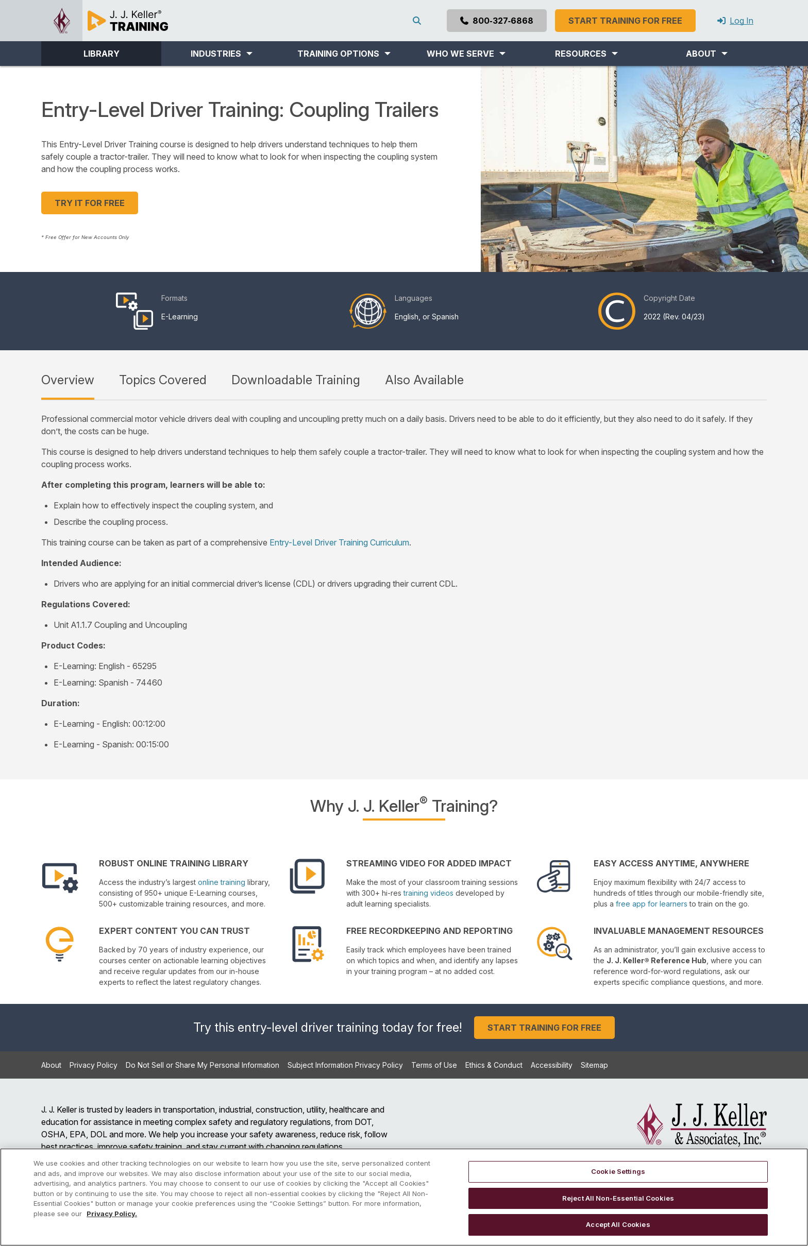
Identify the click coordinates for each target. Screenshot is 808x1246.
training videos (428, 893)
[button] (221, 53)
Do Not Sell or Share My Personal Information (202, 1065)
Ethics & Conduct (494, 1065)
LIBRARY (101, 53)
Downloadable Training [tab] (295, 379)
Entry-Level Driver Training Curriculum (339, 542)
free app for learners (651, 903)
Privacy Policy (93, 1065)
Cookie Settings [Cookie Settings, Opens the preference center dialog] (618, 1171)
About (51, 1065)
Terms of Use (434, 1065)
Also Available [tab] (424, 379)
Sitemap (594, 1065)
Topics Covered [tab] (163, 379)
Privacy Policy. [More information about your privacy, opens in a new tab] (112, 1213)
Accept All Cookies (618, 1224)
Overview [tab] (67, 379)
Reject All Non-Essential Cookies (618, 1198)
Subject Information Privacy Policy (345, 1065)
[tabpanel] (404, 581)
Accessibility (552, 1065)
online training (221, 882)
